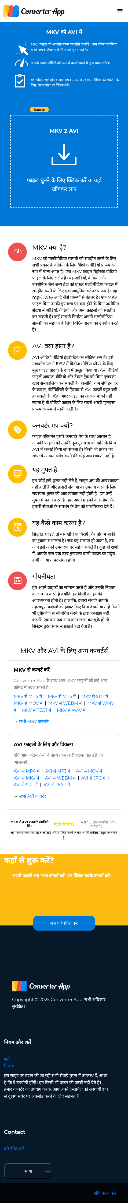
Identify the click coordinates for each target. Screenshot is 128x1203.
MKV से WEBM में (65, 703)
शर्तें (6, 1059)
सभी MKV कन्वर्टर (34, 721)
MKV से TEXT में (36, 710)
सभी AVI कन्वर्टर (32, 796)
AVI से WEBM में (60, 778)
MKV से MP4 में (28, 696)
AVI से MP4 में (26, 771)
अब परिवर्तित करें (64, 923)
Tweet (95, 112)
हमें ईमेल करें (14, 1148)
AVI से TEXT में (56, 784)
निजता (9, 1065)
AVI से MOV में (89, 771)
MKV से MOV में (28, 703)
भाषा (28, 1171)
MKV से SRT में (94, 696)
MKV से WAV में (71, 710)
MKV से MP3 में (62, 696)
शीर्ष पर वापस (105, 1193)
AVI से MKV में (26, 778)
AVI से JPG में (93, 778)
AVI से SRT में (26, 784)
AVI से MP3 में (57, 771)
